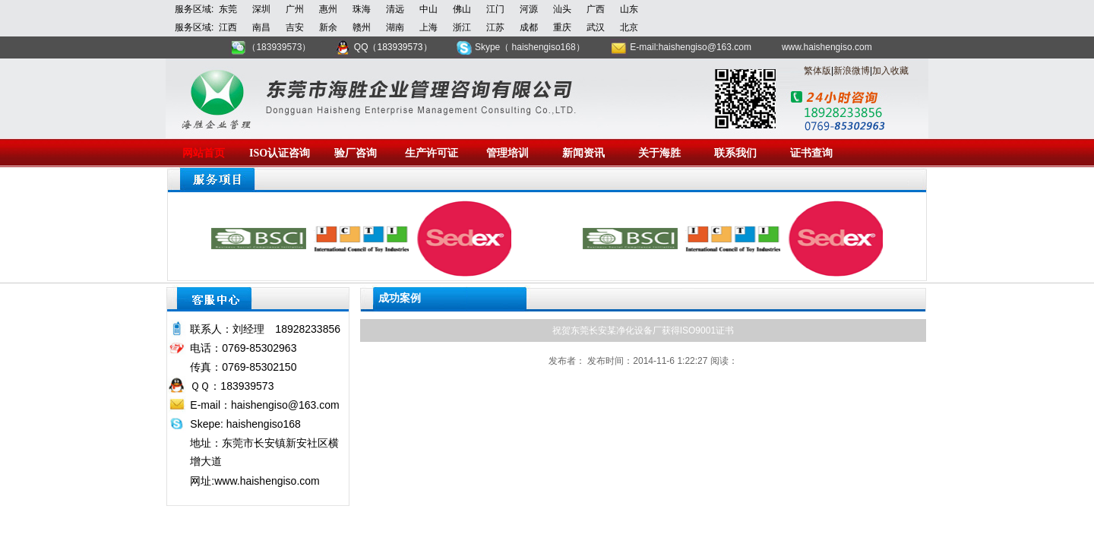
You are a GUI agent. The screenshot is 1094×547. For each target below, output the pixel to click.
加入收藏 (890, 70)
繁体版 (817, 70)
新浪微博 (851, 70)
